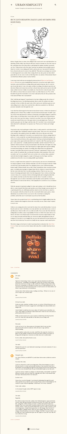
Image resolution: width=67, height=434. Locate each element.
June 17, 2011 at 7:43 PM (20, 350)
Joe (16, 344)
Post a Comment (15, 419)
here (35, 59)
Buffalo (29, 199)
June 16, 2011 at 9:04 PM (20, 297)
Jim (16, 275)
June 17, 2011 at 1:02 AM (20, 340)
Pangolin (17, 355)
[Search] (55, 4)
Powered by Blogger (33, 429)
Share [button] (12, 267)
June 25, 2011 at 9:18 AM (20, 416)
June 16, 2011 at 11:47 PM (20, 319)
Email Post (16, 267)
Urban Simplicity (28, 5)
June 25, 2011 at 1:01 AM (20, 391)
